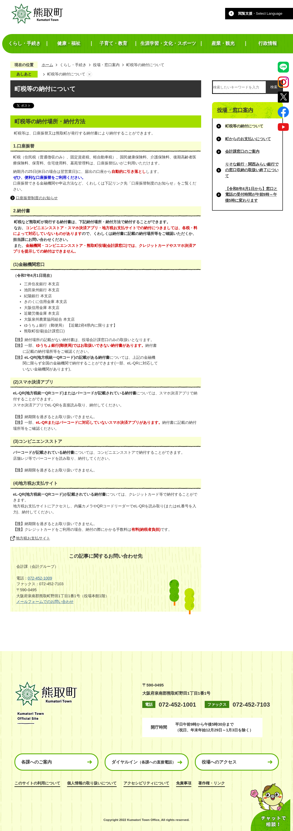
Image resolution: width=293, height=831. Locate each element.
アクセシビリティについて (146, 783)
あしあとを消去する (89, 74)
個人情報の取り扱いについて (92, 783)
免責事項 (183, 783)
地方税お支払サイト (33, 538)
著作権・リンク (211, 783)
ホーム (47, 65)
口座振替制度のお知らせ (37, 198)
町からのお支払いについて (248, 139)
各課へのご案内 (36, 762)
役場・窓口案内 (106, 65)
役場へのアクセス (219, 762)
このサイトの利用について (37, 783)
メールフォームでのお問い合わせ (45, 601)
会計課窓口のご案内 (242, 151)
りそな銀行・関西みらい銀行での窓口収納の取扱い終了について (252, 170)
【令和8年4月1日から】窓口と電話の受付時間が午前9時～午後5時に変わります (251, 194)
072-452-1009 (40, 578)
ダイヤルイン (143, 762)
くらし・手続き (73, 65)
